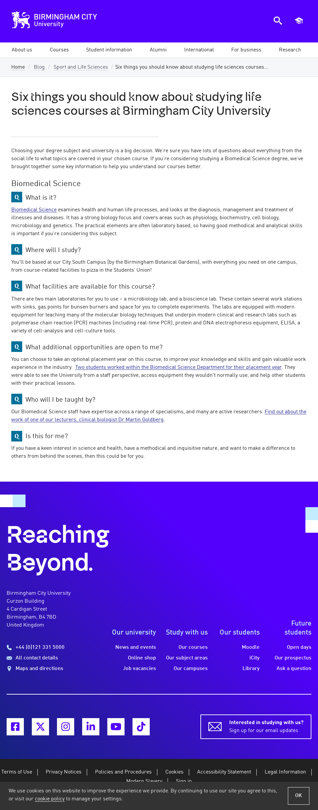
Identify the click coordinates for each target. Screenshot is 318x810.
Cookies (174, 772)
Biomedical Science (34, 210)
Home (18, 67)
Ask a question (294, 668)
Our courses (193, 647)
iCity (254, 658)
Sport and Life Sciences (81, 67)
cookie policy (50, 799)
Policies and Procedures (123, 772)
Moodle (251, 647)
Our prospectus (293, 658)
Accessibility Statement (224, 772)
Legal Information (285, 772)
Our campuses (191, 668)
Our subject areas (187, 658)
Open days (299, 647)
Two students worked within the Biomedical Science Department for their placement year (178, 367)
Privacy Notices (63, 772)
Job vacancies (139, 668)
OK (298, 795)
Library (251, 668)
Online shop (142, 658)
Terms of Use (16, 772)
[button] (22, 50)
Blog (39, 67)
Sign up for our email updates (266, 726)
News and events (135, 647)
